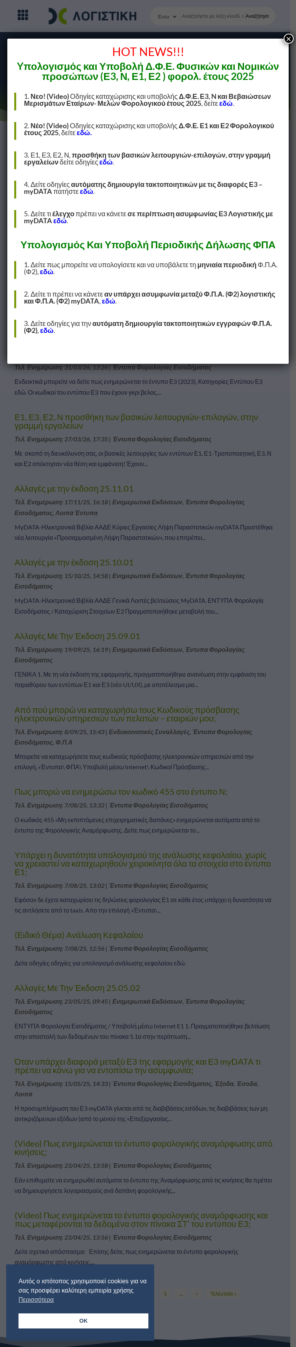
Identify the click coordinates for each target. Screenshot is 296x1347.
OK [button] (83, 1321)
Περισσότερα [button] (36, 1299)
